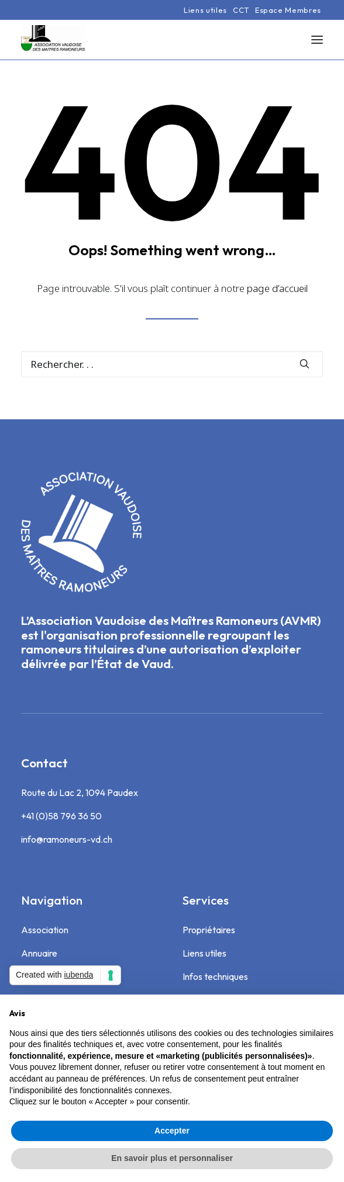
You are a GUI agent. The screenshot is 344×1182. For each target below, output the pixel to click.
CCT (241, 10)
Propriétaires (209, 930)
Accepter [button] (172, 1130)
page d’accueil (277, 288)
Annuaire (39, 953)
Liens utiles (205, 10)
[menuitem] (205, 10)
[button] (317, 40)
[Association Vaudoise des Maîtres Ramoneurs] (53, 39)
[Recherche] (172, 364)
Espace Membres (288, 10)
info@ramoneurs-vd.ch (66, 839)
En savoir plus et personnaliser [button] (172, 1158)
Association (44, 930)
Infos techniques (215, 976)
